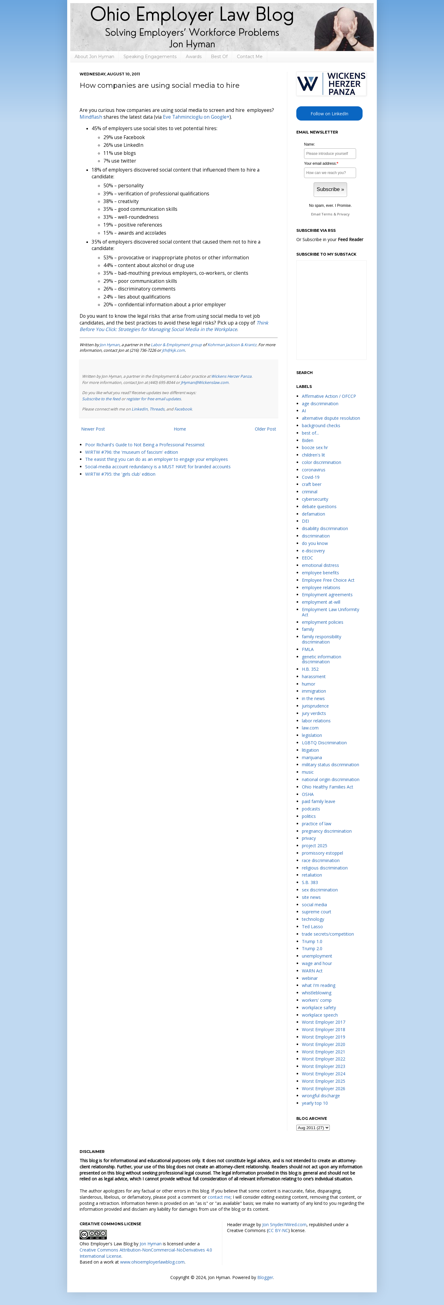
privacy (309, 838)
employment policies (322, 622)
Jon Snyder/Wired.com (284, 1224)
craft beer (311, 484)
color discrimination (321, 462)
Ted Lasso (312, 926)
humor (308, 684)
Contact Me (250, 56)
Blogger (265, 1277)
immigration (314, 691)
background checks (321, 425)
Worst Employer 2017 (323, 1022)
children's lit (313, 455)
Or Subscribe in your (329, 239)
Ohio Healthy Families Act (327, 787)
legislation (312, 735)
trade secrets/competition (328, 934)
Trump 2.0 (312, 948)
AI (304, 411)
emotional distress (320, 565)
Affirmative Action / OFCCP (329, 396)
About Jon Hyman (94, 56)
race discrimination (321, 860)
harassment (314, 676)
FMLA (308, 649)
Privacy (343, 214)
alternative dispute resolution (331, 418)
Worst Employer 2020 (323, 1044)
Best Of (219, 56)
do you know (315, 543)
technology (313, 919)
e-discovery (313, 551)
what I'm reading (318, 985)
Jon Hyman (110, 344)
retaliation (312, 875)
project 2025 (314, 845)
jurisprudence (315, 706)
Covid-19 (311, 477)
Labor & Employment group (176, 344)
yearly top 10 (315, 1103)
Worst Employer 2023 (323, 1066)
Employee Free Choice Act (328, 580)
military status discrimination (330, 764)
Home (180, 429)
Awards (194, 56)
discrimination (316, 536)
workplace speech (320, 1015)
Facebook (183, 409)
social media (314, 905)
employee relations (321, 587)
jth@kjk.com (173, 350)
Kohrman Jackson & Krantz (231, 344)
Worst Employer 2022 (323, 1059)
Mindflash (91, 117)
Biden (307, 440)
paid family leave (318, 801)
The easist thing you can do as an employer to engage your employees (156, 459)
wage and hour (317, 963)
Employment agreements (327, 594)
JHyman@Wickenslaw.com (205, 382)
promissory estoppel (322, 853)
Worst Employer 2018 (323, 1029)
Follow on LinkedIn (329, 114)
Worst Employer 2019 (323, 1037)
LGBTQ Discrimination (324, 743)
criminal (309, 492)
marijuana (312, 757)
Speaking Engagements (150, 56)
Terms (327, 214)
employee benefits (320, 573)
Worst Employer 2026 (323, 1088)
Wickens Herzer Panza (231, 376)
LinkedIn (140, 409)
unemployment (317, 956)
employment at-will (321, 602)
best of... (310, 433)
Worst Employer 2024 (323, 1074)
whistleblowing (316, 993)
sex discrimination (320, 890)
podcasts (311, 809)
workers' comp (317, 1000)
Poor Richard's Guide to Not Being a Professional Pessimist (145, 445)
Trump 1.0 (312, 941)
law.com (310, 728)
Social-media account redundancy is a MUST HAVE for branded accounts (158, 467)
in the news (313, 698)
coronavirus (313, 470)
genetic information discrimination (321, 659)
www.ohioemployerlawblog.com (152, 1262)
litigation (310, 750)
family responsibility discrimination (321, 639)
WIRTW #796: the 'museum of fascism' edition (131, 452)
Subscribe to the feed (101, 399)
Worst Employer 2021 (323, 1052)
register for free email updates (153, 399)
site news (311, 897)
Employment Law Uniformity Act (330, 612)
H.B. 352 (310, 669)
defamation (313, 514)
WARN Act (312, 971)
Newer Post (93, 429)
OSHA (308, 794)
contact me (219, 1197)
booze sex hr (315, 447)
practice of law (316, 824)
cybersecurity (315, 499)
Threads (157, 409)
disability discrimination (325, 528)
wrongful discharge (321, 1096)
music (308, 772)
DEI (305, 521)
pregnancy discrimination (327, 831)
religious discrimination (325, 868)
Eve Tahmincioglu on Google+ (196, 117)
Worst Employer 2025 (323, 1081)
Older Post (265, 429)
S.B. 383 (310, 882)
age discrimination (320, 403)
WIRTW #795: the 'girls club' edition (120, 474)
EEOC (307, 558)
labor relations (316, 721)
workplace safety (319, 1007)
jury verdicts (314, 713)
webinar (310, 978)
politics (309, 816)
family (308, 629)
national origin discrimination (330, 779)
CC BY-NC (278, 1230)
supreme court (316, 912)
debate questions (319, 506)
